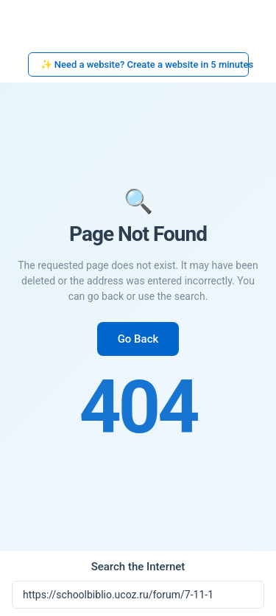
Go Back (138, 339)
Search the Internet (138, 566)
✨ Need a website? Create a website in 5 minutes (144, 64)
